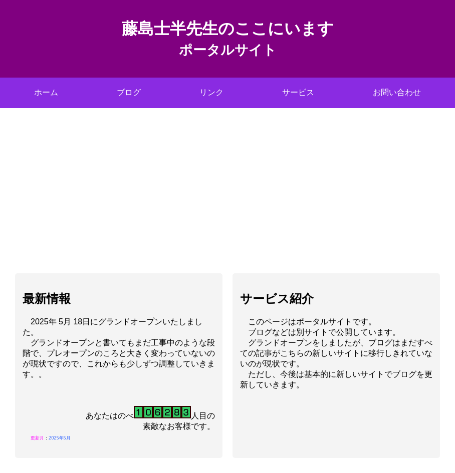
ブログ (129, 92)
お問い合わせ (397, 92)
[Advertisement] (227, 183)
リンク (211, 92)
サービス (298, 92)
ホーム (46, 92)
